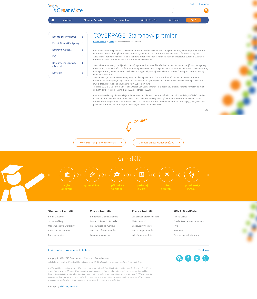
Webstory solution (69, 286)
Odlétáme (174, 20)
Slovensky (204, 3)
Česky (193, 3)
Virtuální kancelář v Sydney (68, 43)
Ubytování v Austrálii (142, 225)
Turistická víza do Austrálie (103, 230)
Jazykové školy (55, 221)
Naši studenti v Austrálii (68, 36)
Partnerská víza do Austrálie (104, 221)
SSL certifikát (197, 269)
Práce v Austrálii (121, 20)
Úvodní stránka (99, 41)
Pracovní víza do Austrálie (102, 225)
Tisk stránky (203, 250)
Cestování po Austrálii (142, 230)
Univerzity (70, 225)
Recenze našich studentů (186, 235)
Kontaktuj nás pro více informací (101, 142)
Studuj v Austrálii (56, 216)
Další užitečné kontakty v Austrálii (68, 64)
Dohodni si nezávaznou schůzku (159, 142)
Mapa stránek (72, 250)
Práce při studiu (56, 235)
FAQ (68, 56)
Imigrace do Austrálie (100, 235)
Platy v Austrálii (139, 221)
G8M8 (193, 20)
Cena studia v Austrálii (59, 230)
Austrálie (67, 20)
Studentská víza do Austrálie (104, 216)
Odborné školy (55, 225)
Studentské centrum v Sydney (189, 221)
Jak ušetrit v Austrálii (142, 235)
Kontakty (68, 72)
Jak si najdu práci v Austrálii (145, 216)
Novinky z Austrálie (68, 49)
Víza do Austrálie (149, 20)
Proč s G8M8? (180, 216)
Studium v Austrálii (93, 20)
